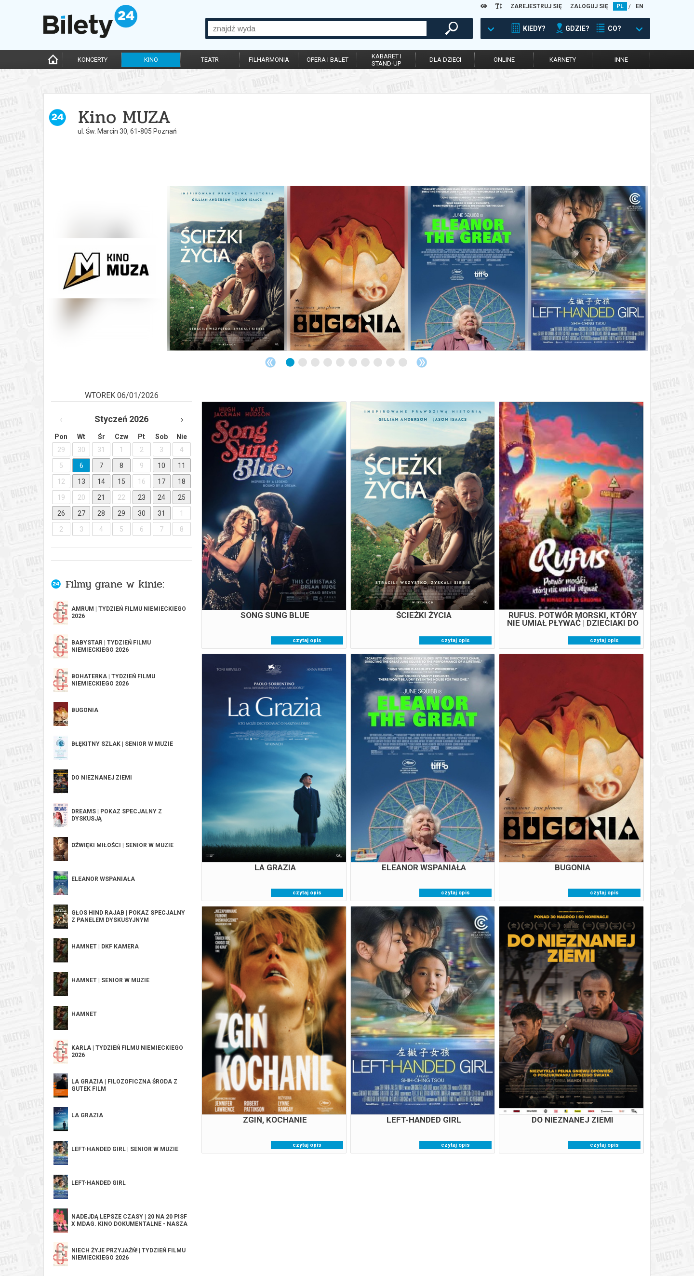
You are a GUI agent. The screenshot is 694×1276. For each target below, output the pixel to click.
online (504, 59)
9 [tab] (391, 363)
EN (639, 6)
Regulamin (423, 1222)
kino (151, 59)
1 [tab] (290, 363)
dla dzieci (445, 59)
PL (620, 6)
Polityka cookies (432, 1238)
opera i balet (327, 59)
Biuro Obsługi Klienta (196, 1222)
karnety (562, 59)
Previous (270, 362)
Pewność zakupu (432, 1230)
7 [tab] (366, 363)
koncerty (92, 59)
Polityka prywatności (440, 1247)
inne (621, 59)
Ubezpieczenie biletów (196, 1255)
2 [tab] (303, 363)
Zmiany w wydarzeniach (199, 1247)
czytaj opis (307, 640)
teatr (210, 59)
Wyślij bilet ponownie (197, 1230)
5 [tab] (341, 363)
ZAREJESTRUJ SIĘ (536, 6)
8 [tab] (378, 363)
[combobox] (317, 28)
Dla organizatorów (314, 1222)
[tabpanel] (106, 268)
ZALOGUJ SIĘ (589, 6)
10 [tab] (403, 363)
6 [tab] (353, 363)
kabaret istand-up (386, 60)
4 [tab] (328, 363)
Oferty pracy (427, 1255)
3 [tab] (315, 363)
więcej (87, 843)
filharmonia (269, 59)
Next (421, 362)
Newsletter (182, 1238)
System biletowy (310, 1230)
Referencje (302, 1238)
